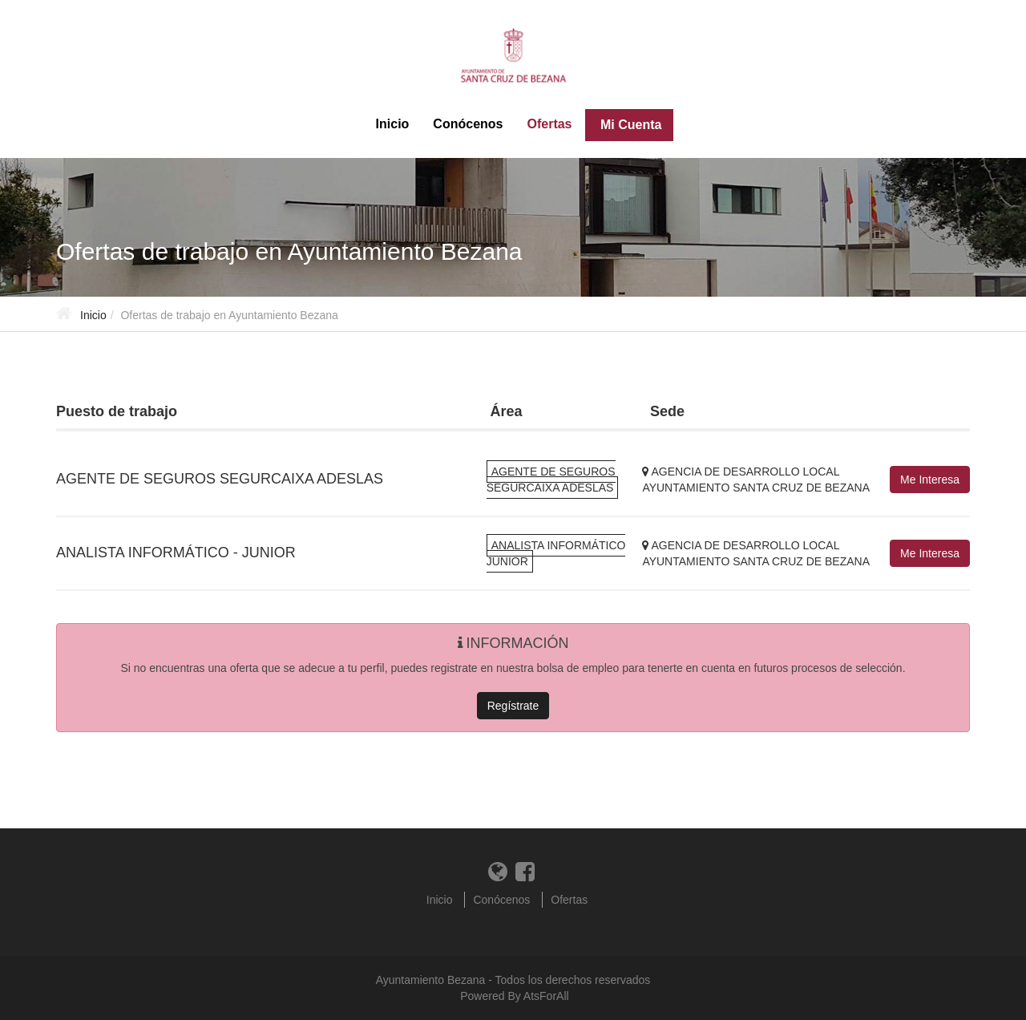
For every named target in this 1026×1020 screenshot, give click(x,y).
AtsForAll (546, 996)
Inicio (393, 124)
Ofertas (549, 124)
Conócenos (468, 124)
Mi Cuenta (629, 125)
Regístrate (513, 705)
